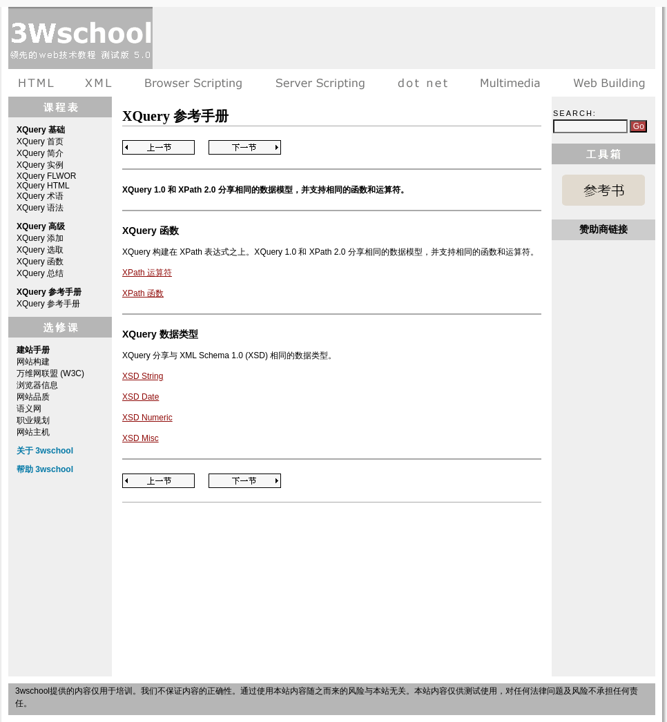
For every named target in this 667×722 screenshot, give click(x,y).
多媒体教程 (510, 83)
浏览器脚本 (193, 83)
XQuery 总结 (40, 273)
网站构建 (33, 362)
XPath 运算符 (147, 272)
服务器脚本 (320, 83)
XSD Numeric (147, 417)
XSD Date (140, 397)
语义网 (29, 408)
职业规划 (33, 420)
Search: (575, 113)
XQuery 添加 (40, 238)
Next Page (245, 147)
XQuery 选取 (40, 250)
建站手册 (606, 83)
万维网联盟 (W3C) (50, 373)
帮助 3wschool (45, 469)
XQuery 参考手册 (48, 304)
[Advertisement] (206, 50)
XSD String (142, 376)
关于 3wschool (45, 451)
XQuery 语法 (40, 208)
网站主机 (33, 432)
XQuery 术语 (40, 196)
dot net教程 (422, 83)
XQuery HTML (43, 186)
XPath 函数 (143, 293)
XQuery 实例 (40, 165)
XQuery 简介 (40, 153)
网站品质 (33, 397)
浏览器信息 (37, 385)
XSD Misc (140, 438)
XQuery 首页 (40, 141)
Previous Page (158, 147)
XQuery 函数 (40, 261)
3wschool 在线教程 (80, 38)
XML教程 (98, 83)
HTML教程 (38, 83)
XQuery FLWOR (46, 176)
